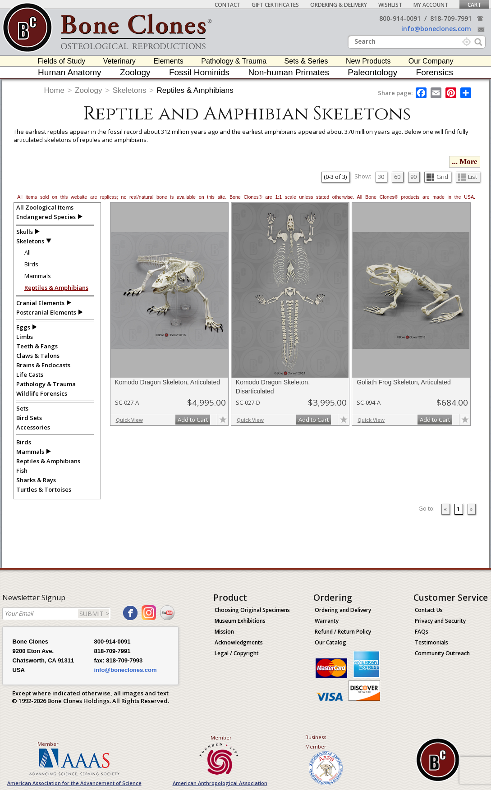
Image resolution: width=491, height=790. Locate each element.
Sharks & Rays (36, 480)
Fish (22, 470)
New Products (368, 61)
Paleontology (372, 72)
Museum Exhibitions (240, 621)
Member (48, 743)
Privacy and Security (440, 621)
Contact (227, 5)
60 (397, 177)
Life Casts (29, 374)
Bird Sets (29, 418)
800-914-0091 (400, 18)
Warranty (327, 621)
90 (413, 177)
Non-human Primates (288, 72)
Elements (168, 61)
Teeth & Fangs (37, 346)
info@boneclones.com (436, 28)
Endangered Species (46, 217)
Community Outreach (442, 653)
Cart (474, 5)
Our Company (431, 61)
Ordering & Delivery (338, 5)
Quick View (129, 419)
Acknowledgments (239, 642)
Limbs (24, 337)
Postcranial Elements (46, 312)
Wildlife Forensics (41, 393)
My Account (430, 5)
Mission (224, 631)
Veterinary (119, 61)
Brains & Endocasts (43, 365)
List (467, 177)
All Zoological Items (44, 207)
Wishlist (390, 5)
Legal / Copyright (237, 653)
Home (54, 90)
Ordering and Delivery (343, 610)
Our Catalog (330, 642)
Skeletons (130, 90)
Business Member (315, 742)
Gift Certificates (275, 5)
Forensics (434, 72)
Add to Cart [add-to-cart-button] (193, 420)
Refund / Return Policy (343, 631)
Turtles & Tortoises (43, 489)
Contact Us (429, 610)
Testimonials (431, 642)
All (27, 252)
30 (381, 177)
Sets (22, 408)
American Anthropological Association (220, 783)
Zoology (135, 72)
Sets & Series (306, 61)
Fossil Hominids (199, 72)
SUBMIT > (94, 613)
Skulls (24, 232)
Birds (31, 264)
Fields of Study (62, 61)
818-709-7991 (451, 18)
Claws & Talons (38, 356)
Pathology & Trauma (233, 61)
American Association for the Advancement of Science (74, 783)
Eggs (23, 327)
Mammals (37, 276)
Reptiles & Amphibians (195, 90)
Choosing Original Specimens (252, 610)
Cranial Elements (40, 303)
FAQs (421, 631)
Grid (437, 177)
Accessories (33, 427)
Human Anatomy (69, 72)
